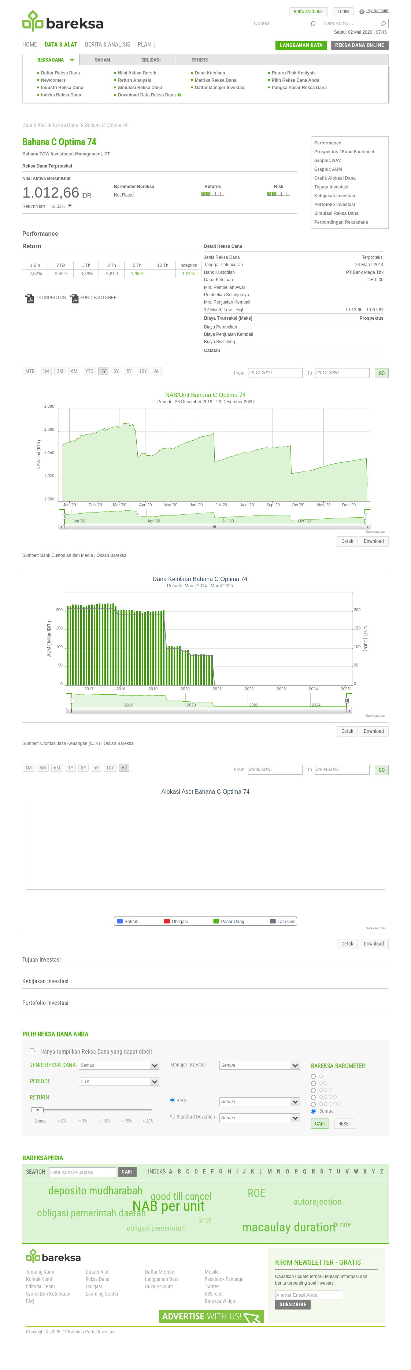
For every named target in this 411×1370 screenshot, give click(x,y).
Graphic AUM (328, 169)
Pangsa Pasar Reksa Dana (299, 87)
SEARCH (35, 1171)
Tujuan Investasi (331, 187)
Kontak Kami (39, 1279)
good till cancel (181, 1196)
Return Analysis (134, 80)
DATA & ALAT (61, 45)
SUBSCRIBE (292, 1304)
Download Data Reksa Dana (147, 95)
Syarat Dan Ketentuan (48, 1294)
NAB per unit (168, 1206)
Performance (327, 143)
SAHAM (103, 60)
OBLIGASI (151, 60)
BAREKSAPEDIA (42, 1158)
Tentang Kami (40, 1272)
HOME (29, 45)
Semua (326, 1111)
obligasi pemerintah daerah (91, 1213)
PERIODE (40, 1081)
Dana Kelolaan (210, 73)
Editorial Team (40, 1286)
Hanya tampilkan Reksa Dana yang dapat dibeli (96, 1051)
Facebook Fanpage (224, 1279)
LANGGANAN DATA (301, 45)
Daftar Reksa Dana (60, 73)
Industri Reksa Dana (62, 87)
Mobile (212, 1272)
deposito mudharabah (95, 1190)
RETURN (39, 1097)
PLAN (144, 45)
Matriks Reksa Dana (215, 80)
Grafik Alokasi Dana (335, 178)
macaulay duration (289, 1227)
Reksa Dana (65, 125)
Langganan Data (162, 1279)
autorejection (317, 1201)
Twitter (212, 1286)
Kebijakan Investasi (334, 195)
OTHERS (200, 60)
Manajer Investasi (188, 1065)
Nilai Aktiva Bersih (137, 73)
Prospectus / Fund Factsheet (344, 151)
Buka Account (159, 1286)
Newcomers (53, 80)
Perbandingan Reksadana (341, 222)
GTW (204, 1220)
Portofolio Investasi (334, 204)
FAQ (30, 1301)
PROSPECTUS (45, 297)
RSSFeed (214, 1294)
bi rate (342, 1224)
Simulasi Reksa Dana (140, 87)
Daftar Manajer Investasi (220, 87)
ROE (257, 1193)
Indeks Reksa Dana (61, 95)
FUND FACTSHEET (94, 297)
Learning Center (102, 1294)
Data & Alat (34, 125)
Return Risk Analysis (294, 73)
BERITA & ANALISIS (107, 45)
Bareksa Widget (221, 1301)
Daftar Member (160, 1272)
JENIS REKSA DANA (53, 1065)
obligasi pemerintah (156, 1228)
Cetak (347, 541)
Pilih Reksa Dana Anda (295, 80)
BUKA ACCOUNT (308, 11)
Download (374, 541)
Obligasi (94, 1286)
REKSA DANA (50, 60)
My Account (374, 10)
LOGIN (343, 11)
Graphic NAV (327, 160)
